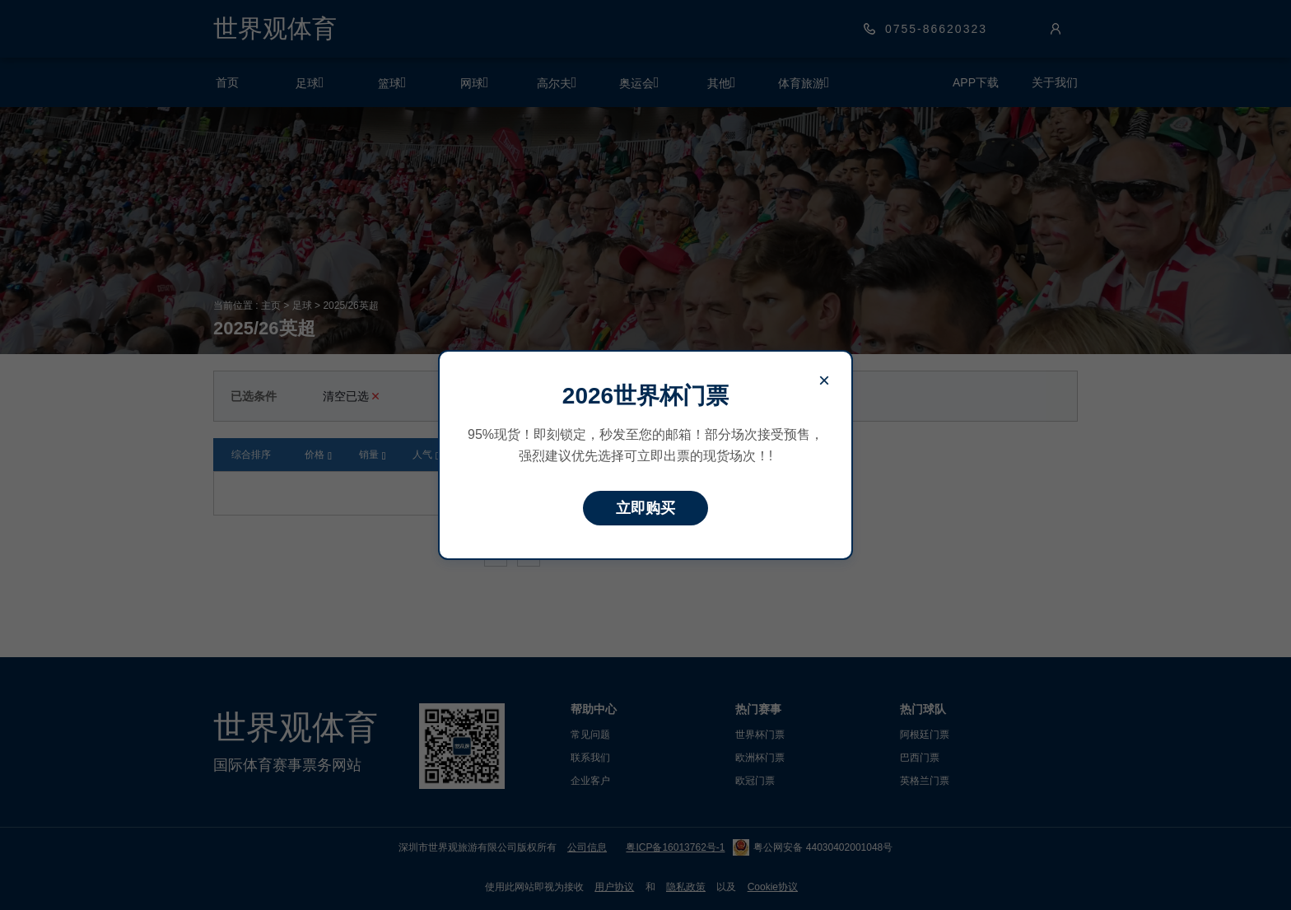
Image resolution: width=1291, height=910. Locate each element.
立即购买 (645, 508)
